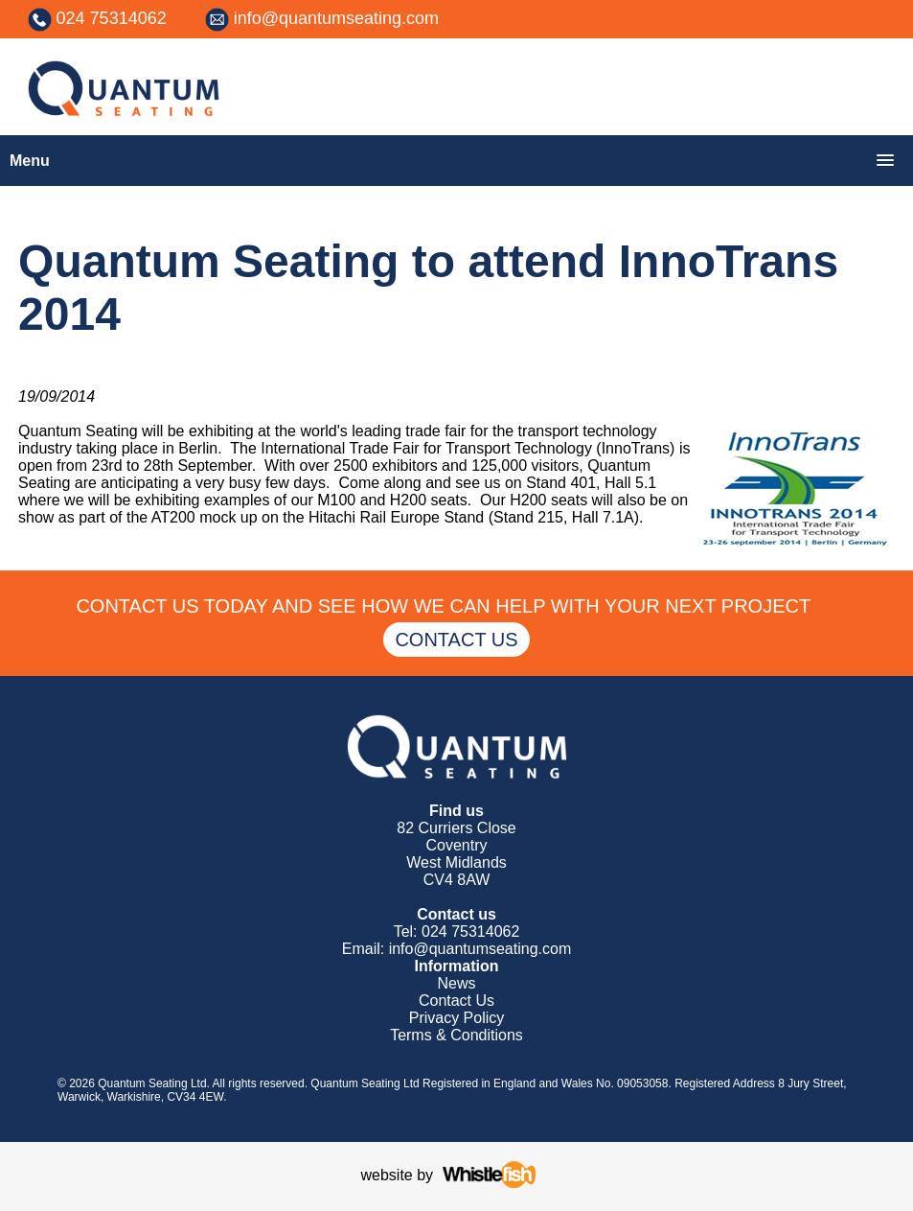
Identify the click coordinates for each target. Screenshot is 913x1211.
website (387, 1175)
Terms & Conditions (456, 1035)
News (456, 983)
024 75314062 (112, 18)
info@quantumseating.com (336, 18)
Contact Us (456, 1000)
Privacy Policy (457, 1018)
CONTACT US (456, 639)
